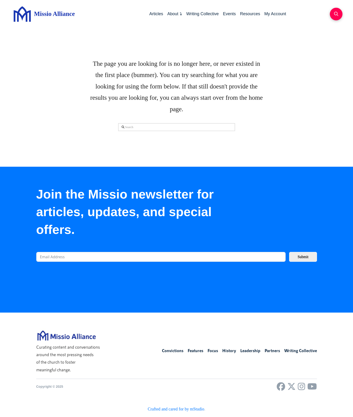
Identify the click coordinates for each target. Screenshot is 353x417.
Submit (303, 257)
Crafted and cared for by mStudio (176, 409)
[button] (336, 14)
